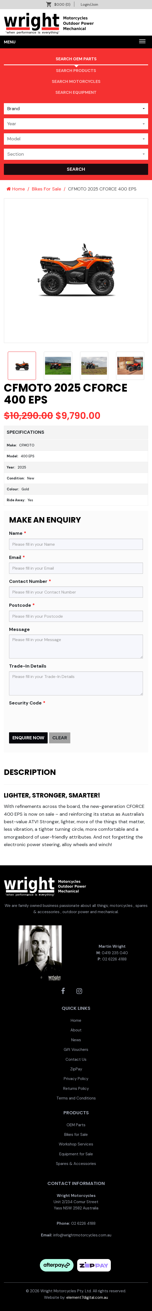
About (76, 1030)
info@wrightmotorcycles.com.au (82, 1235)
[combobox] (76, 108)
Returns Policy (76, 1088)
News (76, 1040)
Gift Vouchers (76, 1049)
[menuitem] (76, 1020)
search (76, 169)
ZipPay (76, 1069)
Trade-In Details (27, 666)
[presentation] (48, 718)
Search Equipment (76, 92)
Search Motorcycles (76, 81)
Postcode (20, 605)
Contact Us (76, 1059)
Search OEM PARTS (76, 59)
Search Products (76, 70)
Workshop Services (76, 1144)
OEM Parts (76, 1125)
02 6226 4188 (114, 959)
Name (16, 533)
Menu (10, 42)
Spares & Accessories (76, 1163)
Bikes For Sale (46, 189)
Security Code (25, 703)
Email (15, 557)
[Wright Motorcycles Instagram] (79, 991)
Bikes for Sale (76, 1134)
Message (19, 629)
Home (15, 189)
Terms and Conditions (76, 1098)
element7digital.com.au (87, 1297)
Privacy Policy (76, 1078)
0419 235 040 (115, 953)
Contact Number (28, 581)
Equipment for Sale (76, 1154)
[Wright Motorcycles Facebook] (63, 991)
